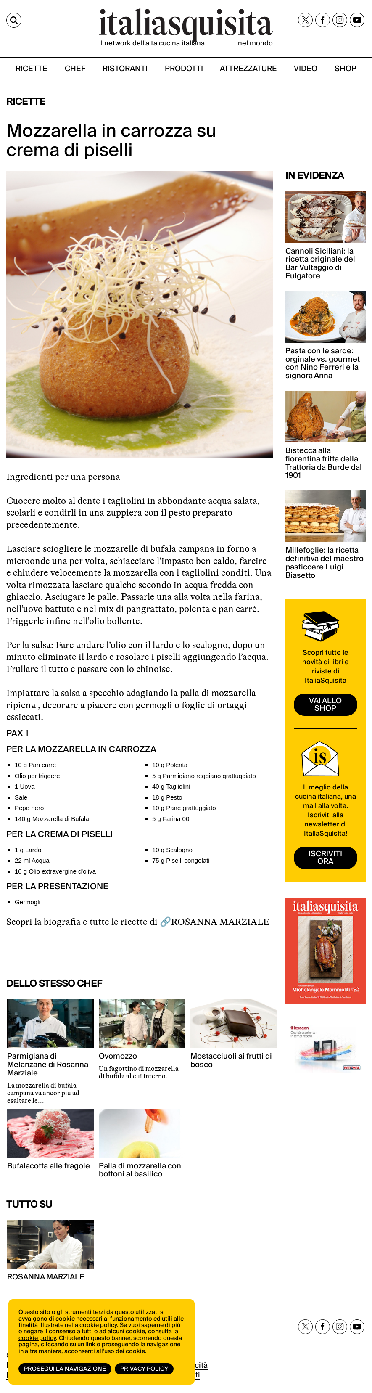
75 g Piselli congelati (181, 860)
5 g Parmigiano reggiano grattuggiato (204, 775)
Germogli (27, 902)
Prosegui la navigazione (65, 1369)
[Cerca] (13, 20)
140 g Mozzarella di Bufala (52, 818)
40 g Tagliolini (171, 786)
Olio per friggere (37, 775)
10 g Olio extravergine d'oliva (55, 871)
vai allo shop (325, 704)
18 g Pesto (167, 797)
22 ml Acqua (32, 860)
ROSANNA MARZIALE (220, 921)
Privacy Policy (144, 1369)
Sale (21, 797)
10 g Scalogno (172, 849)
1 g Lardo (28, 849)
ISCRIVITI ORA (325, 857)
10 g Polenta (169, 764)
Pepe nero (29, 807)
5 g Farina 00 (170, 818)
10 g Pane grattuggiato (184, 807)
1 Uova (25, 786)
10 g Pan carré (35, 764)
